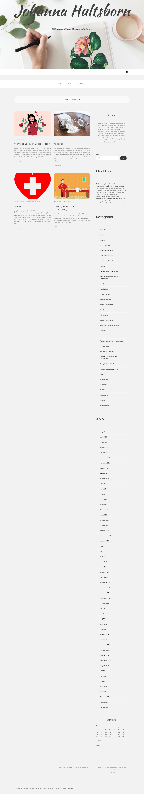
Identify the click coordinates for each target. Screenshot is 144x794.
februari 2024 (104, 572)
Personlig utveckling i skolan (109, 325)
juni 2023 (103, 614)
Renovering (104, 379)
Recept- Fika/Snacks (107, 351)
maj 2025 (103, 494)
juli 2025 (103, 484)
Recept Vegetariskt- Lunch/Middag (111, 341)
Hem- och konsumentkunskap (110, 271)
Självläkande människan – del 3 (32, 143)
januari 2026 (104, 452)
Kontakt (80, 84)
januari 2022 (104, 702)
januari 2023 (104, 640)
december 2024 (105, 520)
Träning (102, 400)
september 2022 (105, 660)
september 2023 (105, 598)
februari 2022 (104, 697)
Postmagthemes (67, 788)
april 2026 (103, 437)
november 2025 (105, 463)
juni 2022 (103, 676)
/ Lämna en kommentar (33, 201)
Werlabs (19, 206)
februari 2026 (104, 447)
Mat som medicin (106, 299)
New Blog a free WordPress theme (47, 788)
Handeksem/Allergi (106, 261)
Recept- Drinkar (105, 346)
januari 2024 (104, 577)
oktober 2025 (104, 468)
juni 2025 (103, 489)
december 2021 (105, 707)
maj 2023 (103, 619)
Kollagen (59, 143)
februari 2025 (104, 510)
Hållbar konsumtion (106, 256)
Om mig (69, 84)
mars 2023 (103, 629)
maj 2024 (103, 556)
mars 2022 (103, 692)
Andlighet (103, 230)
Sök (97, 154)
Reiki (101, 374)
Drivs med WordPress (23, 788)
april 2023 (103, 624)
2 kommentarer (68, 201)
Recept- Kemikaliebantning (109, 369)
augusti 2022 (104, 666)
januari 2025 (104, 515)
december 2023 (105, 582)
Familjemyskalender (106, 250)
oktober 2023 (104, 593)
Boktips (102, 240)
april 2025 (103, 499)
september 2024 (105, 536)
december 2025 (105, 458)
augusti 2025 (104, 478)
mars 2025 (103, 504)
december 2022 (105, 645)
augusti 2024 (104, 541)
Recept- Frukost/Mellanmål (109, 364)
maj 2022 (103, 681)
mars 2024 (103, 567)
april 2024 (103, 562)
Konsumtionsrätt (105, 294)
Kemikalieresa (104, 289)
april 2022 (103, 686)
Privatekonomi (105, 336)
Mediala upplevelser (106, 305)
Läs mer (18, 161)
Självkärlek (103, 385)
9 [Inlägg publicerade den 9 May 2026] (118, 730)
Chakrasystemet (105, 245)
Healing (102, 266)
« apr (98, 746)
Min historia (104, 315)
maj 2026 (103, 432)
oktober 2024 (104, 530)
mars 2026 (103, 442)
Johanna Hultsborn (72, 10)
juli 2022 (103, 671)
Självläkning (104, 390)
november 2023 (105, 588)
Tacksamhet (104, 395)
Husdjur (102, 284)
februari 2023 (104, 634)
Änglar (102, 235)
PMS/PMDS (103, 331)
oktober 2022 (104, 655)
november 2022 (105, 650)
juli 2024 (103, 546)
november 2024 (105, 525)
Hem (60, 84)
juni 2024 (103, 551)
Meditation (103, 310)
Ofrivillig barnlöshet (106, 320)
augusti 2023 (104, 603)
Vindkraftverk (104, 405)
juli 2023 (103, 608)
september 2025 (105, 473)
